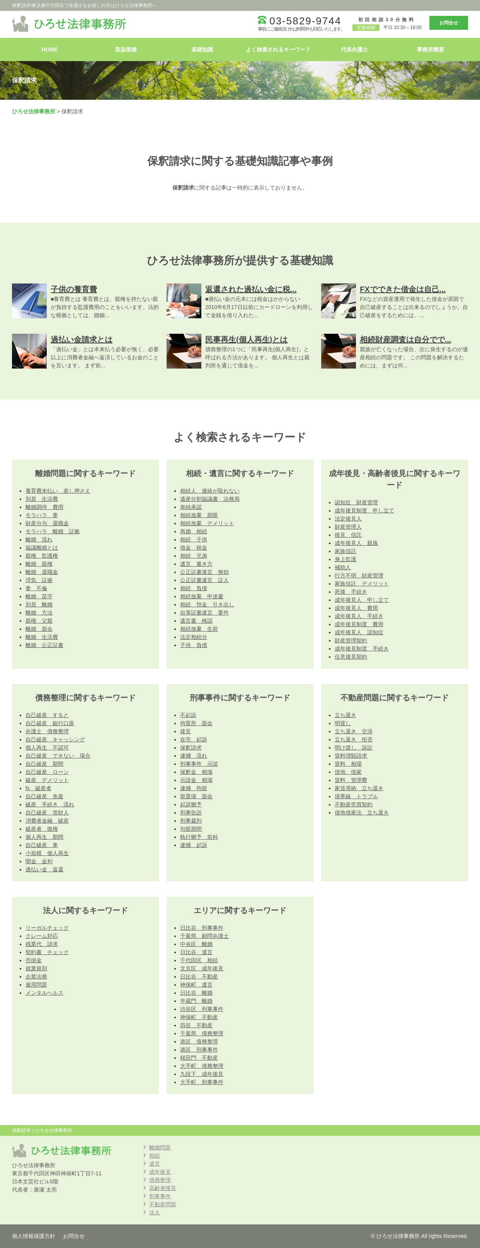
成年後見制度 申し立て (364, 510)
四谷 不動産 (196, 1025)
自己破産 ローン (47, 772)
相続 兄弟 (193, 556)
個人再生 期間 (44, 837)
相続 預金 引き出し (207, 604)
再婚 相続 (193, 531)
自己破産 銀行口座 (50, 723)
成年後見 (160, 1172)
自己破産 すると (47, 715)
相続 (154, 1155)
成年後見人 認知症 (359, 632)
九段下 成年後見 (201, 1074)
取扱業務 (126, 49)
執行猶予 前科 (199, 837)
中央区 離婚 (196, 944)
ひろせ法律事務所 (33, 111)
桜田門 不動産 (199, 1058)
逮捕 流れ (193, 756)
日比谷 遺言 (196, 952)
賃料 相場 (348, 764)
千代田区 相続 (199, 960)
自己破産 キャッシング (55, 739)
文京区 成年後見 (201, 968)
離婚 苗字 (39, 596)
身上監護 (345, 559)
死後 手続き (351, 592)
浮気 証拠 (39, 580)
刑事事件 (160, 1196)
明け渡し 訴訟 (354, 747)
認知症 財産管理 (356, 502)
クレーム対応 (42, 936)
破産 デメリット (47, 780)
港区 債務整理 (199, 1041)
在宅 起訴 (193, 739)
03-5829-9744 (305, 21)
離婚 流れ (39, 539)
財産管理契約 (351, 640)
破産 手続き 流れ (50, 804)
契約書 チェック (47, 952)
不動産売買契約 (354, 804)
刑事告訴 (191, 812)
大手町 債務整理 (201, 1066)
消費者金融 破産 (47, 821)
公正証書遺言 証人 (204, 580)
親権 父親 (39, 621)
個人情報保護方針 (33, 1236)
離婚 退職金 (42, 572)
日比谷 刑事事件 (201, 928)
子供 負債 (193, 645)
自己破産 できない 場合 (58, 756)
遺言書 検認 (196, 621)
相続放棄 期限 (199, 515)
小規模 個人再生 (47, 853)
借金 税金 (193, 548)
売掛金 (34, 960)
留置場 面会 (196, 796)
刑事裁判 (191, 821)
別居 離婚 (39, 604)
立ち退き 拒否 (354, 739)
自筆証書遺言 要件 (204, 612)
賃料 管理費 (351, 780)
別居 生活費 (42, 499)
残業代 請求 (42, 944)
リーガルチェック (47, 928)
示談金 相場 (196, 780)
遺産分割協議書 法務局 (210, 499)
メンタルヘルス (44, 993)
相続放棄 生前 (199, 629)
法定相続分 (193, 637)
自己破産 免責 (44, 796)
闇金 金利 (39, 861)
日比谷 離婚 (196, 993)
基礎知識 (202, 49)
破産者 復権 (42, 829)
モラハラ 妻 (42, 515)
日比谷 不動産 (199, 976)
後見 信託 (348, 535)
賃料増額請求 (351, 756)
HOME (50, 49)
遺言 (154, 1164)
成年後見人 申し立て (362, 600)
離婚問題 (160, 1147)
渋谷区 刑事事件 (201, 1009)
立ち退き (345, 715)
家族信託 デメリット (362, 583)
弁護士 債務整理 (47, 731)
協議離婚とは (42, 548)
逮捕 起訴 (193, 845)
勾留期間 (191, 829)
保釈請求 (191, 747)
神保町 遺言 (196, 985)
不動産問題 (162, 1204)
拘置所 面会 (196, 723)
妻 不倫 (36, 588)
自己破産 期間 (44, 764)
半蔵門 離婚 (196, 1001)
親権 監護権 (42, 556)
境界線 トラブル (356, 796)
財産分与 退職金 (47, 523)
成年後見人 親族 (356, 543)
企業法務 (36, 976)
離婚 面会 (39, 629)
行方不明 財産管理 (359, 575)
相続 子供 (193, 539)
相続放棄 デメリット (207, 523)
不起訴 (188, 715)
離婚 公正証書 (44, 645)
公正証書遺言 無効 (204, 572)
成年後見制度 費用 (359, 624)
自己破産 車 (42, 845)
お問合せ (448, 23)
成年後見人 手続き (359, 616)
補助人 (343, 567)
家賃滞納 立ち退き (359, 788)
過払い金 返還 (44, 869)
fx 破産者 (38, 788)
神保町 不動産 (199, 1017)
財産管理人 (348, 527)
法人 (154, 1212)
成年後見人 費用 (356, 608)
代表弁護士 (354, 49)
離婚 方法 (39, 612)
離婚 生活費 (42, 637)
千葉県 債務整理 (201, 1033)
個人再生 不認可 (47, 747)
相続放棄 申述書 (201, 596)
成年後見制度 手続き (362, 648)
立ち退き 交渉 (354, 731)
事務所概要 (430, 49)
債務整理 (160, 1180)
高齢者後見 (162, 1188)
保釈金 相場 (196, 772)
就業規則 (36, 968)
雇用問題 (36, 985)
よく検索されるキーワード (278, 49)
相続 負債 (193, 588)
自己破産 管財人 (47, 812)
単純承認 (191, 507)
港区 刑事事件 (199, 1050)
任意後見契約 (351, 657)
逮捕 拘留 (193, 788)
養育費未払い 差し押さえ (58, 491)
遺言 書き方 (196, 564)
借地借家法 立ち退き (362, 812)
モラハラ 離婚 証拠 (53, 531)
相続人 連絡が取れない (210, 491)
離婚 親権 (39, 564)
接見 (185, 731)
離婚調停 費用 (44, 507)
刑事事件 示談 (199, 764)
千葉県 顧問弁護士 (204, 936)
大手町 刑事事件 (201, 1082)
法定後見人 (348, 519)
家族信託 (345, 551)
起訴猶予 (191, 804)
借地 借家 (348, 772)
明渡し (343, 723)
